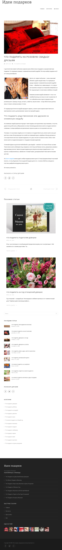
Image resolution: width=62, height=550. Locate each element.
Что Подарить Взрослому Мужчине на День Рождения (19, 483)
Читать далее (10, 251)
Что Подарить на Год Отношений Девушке (24, 292)
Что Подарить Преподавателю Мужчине (21, 324)
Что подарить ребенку (11, 407)
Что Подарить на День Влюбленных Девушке (17, 476)
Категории (49, 8)
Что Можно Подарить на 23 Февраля (20, 364)
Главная (42, 8)
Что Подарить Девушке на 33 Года (19, 338)
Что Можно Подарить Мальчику (14, 480)
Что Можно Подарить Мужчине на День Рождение (24, 377)
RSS (7, 518)
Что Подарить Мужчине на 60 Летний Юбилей (17, 490)
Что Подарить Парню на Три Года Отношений (17, 494)
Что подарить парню (10, 433)
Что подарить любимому (11, 430)
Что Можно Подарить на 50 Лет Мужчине (21, 331)
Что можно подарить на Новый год (14, 420)
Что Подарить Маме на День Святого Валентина (23, 351)
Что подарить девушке (11, 403)
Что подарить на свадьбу (20, 63)
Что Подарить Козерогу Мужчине (14, 497)
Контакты (8, 511)
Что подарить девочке (11, 413)
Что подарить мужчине (11, 440)
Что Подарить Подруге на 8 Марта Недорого (22, 371)
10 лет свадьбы (10, 158)
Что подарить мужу (10, 417)
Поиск (56, 9)
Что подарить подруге (11, 426)
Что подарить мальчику (11, 423)
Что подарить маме (10, 436)
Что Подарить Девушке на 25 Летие (20, 344)
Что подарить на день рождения (13, 443)
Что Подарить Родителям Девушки (21, 238)
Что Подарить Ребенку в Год (13, 487)
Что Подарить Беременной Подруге (20, 357)
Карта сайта (9, 514)
